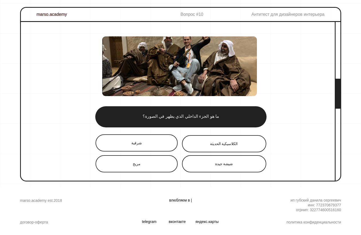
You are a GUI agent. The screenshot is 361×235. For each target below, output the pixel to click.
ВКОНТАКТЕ (177, 221)
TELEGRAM (149, 221)
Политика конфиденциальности (313, 222)
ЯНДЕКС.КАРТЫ (207, 221)
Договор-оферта (34, 222)
